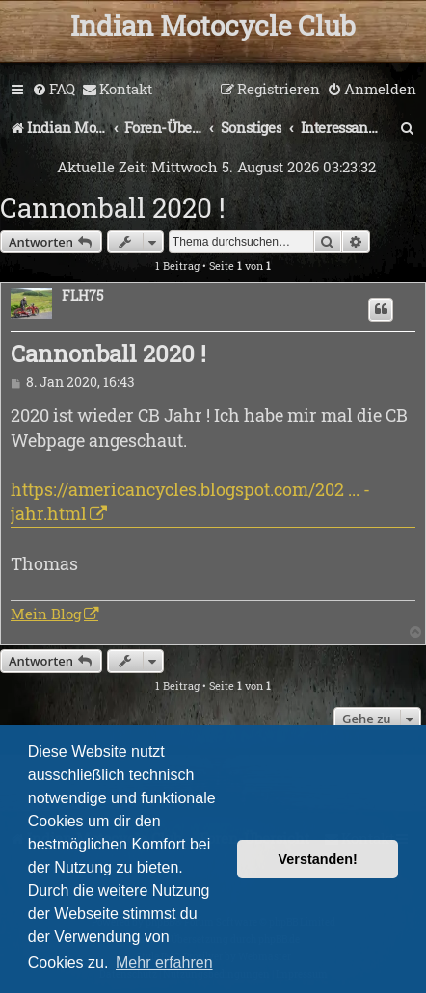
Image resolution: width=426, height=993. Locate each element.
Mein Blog (46, 613)
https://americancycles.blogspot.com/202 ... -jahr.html (190, 501)
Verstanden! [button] (318, 859)
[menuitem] (53, 89)
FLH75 (82, 296)
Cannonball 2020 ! (113, 207)
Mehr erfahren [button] (164, 962)
